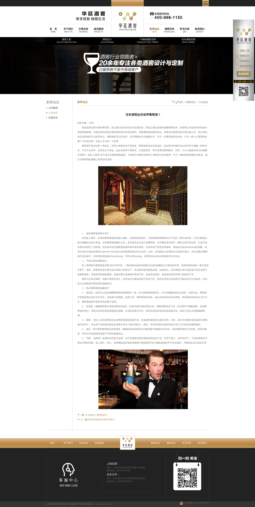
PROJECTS (98, 30)
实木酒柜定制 (188, 40)
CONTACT (200, 30)
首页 (177, 102)
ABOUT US (68, 30)
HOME (53, 30)
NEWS (154, 30)
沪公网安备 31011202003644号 (194, 503)
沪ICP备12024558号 (102, 504)
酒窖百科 (171, 443)
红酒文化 (53, 117)
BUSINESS (83, 30)
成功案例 (99, 443)
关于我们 (68, 443)
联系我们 (202, 443)
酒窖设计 (107, 40)
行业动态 (53, 112)
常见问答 (186, 443)
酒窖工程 (66, 40)
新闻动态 (190, 102)
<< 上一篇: (96, 419)
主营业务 (83, 443)
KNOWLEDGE (169, 30)
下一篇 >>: (92, 415)
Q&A (184, 30)
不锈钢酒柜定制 (148, 40)
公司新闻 (53, 108)
